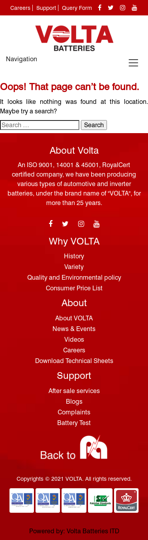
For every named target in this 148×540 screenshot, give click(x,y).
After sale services (74, 391)
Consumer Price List (74, 288)
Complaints (74, 412)
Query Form (77, 8)
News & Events (74, 329)
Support (46, 8)
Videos (74, 339)
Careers (20, 8)
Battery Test (74, 423)
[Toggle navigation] (133, 62)
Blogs (74, 401)
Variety (74, 267)
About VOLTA (74, 318)
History (74, 256)
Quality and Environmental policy (74, 277)
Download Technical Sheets (74, 361)
